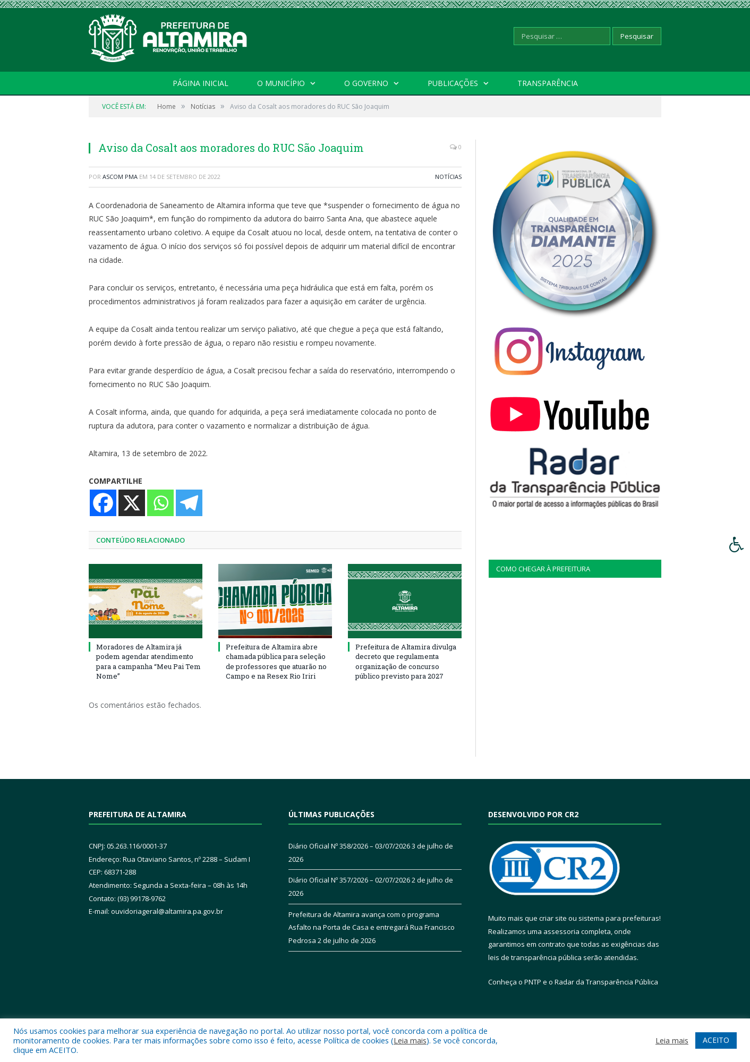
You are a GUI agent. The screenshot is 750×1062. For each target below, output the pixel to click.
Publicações (453, 83)
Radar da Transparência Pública (606, 982)
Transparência (547, 83)
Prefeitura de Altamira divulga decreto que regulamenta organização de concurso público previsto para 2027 (405, 661)
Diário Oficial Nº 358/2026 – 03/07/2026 (349, 846)
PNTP (532, 982)
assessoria (561, 931)
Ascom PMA (120, 177)
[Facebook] (103, 503)
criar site (553, 918)
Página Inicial (200, 83)
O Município (281, 83)
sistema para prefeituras (618, 918)
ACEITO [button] (716, 1040)
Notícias (448, 177)
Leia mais (410, 1040)
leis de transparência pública (535, 957)
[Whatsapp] (160, 503)
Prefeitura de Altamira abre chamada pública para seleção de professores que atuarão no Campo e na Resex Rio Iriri (276, 661)
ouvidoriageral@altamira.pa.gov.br (167, 911)
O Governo (366, 83)
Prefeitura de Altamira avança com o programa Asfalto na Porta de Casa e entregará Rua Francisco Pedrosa (371, 927)
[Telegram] (189, 503)
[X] (131, 503)
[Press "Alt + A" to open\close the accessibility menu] (737, 544)
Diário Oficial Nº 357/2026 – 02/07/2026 (349, 880)
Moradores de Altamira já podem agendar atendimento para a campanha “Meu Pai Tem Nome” (148, 661)
